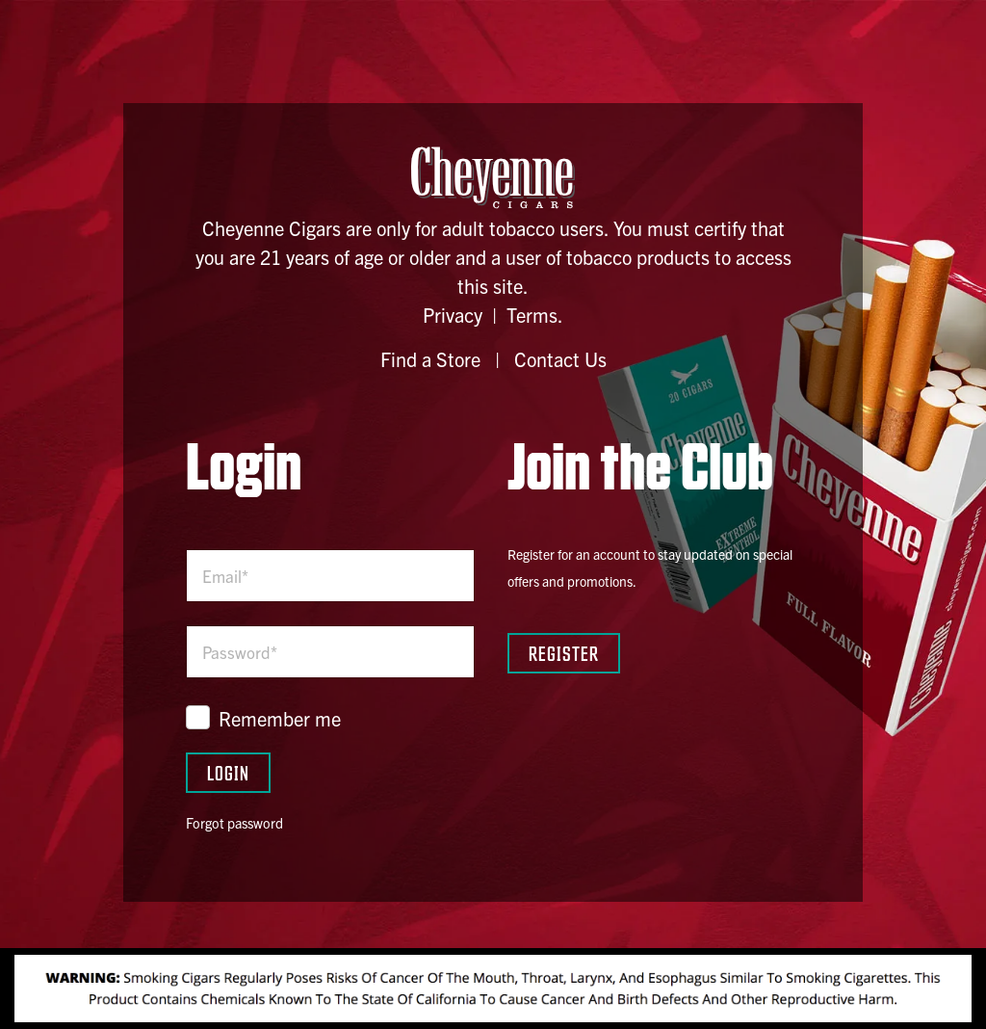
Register (564, 653)
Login (228, 772)
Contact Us (560, 359)
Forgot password (234, 822)
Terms (532, 315)
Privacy (452, 315)
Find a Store (430, 359)
